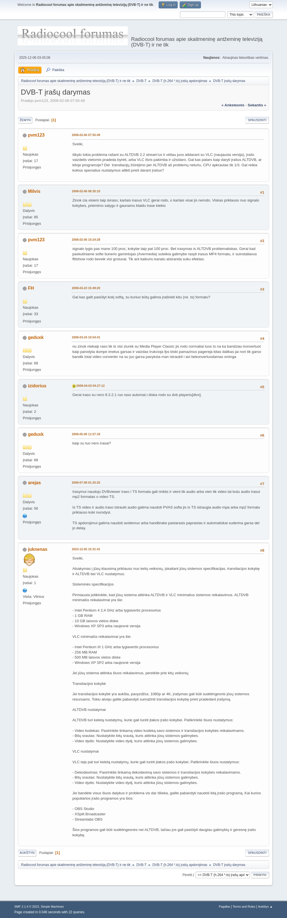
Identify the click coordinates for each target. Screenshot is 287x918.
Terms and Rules (244, 906)
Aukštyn (27, 852)
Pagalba (224, 906)
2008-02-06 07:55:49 (86, 135)
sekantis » (257, 105)
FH (31, 288)
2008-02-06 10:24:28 (86, 239)
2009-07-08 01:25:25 (86, 482)
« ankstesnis (232, 105)
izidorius (37, 385)
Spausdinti (257, 120)
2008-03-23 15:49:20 (86, 288)
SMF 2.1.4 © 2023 (26, 906)
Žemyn (25, 120)
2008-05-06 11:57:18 (86, 434)
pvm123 (36, 135)
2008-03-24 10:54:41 (86, 337)
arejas (34, 482)
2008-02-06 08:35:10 (86, 191)
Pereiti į (188, 875)
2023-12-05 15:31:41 (86, 549)
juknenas (37, 549)
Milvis (34, 191)
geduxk (36, 337)
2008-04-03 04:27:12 (90, 385)
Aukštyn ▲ (265, 906)
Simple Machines (52, 906)
